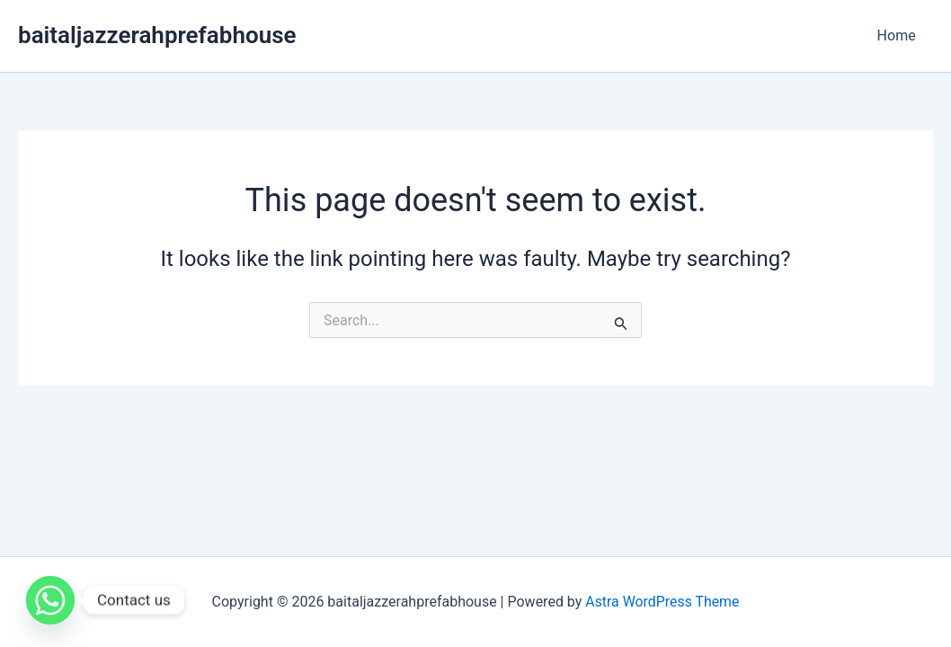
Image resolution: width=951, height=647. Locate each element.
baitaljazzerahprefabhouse (157, 35)
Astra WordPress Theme (662, 601)
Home (899, 35)
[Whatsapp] (50, 600)
